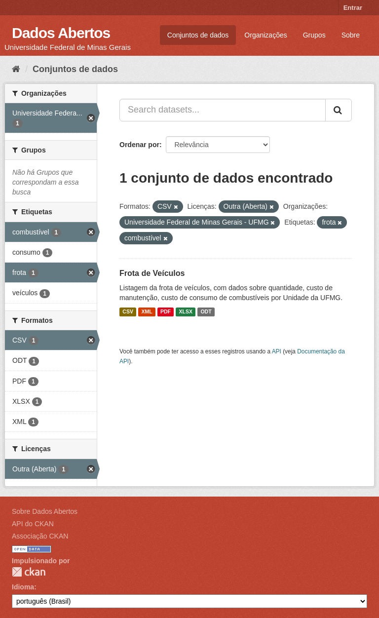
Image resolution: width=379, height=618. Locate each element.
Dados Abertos (61, 33)
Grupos (314, 35)
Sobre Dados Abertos (44, 511)
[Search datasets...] (222, 110)
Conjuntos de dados (198, 35)
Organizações (265, 35)
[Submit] (338, 110)
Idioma (23, 587)
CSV (127, 312)
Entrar (352, 7)
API (276, 351)
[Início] (16, 69)
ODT (205, 312)
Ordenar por (139, 145)
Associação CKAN (40, 536)
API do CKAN (33, 524)
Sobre (350, 35)
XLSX (185, 312)
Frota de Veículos (152, 273)
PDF (165, 312)
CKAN (28, 572)
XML (146, 312)
